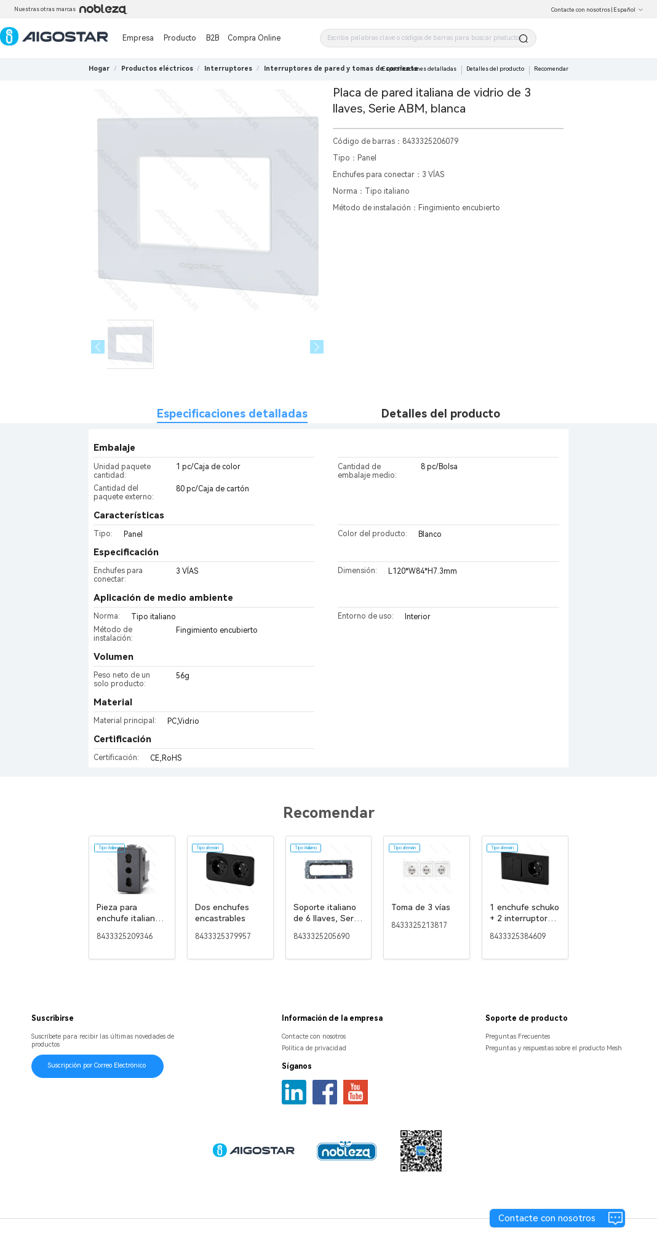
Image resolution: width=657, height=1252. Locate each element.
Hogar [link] (99, 69)
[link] (157, 69)
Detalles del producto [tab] (440, 413)
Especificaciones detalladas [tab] (232, 413)
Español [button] (628, 10)
